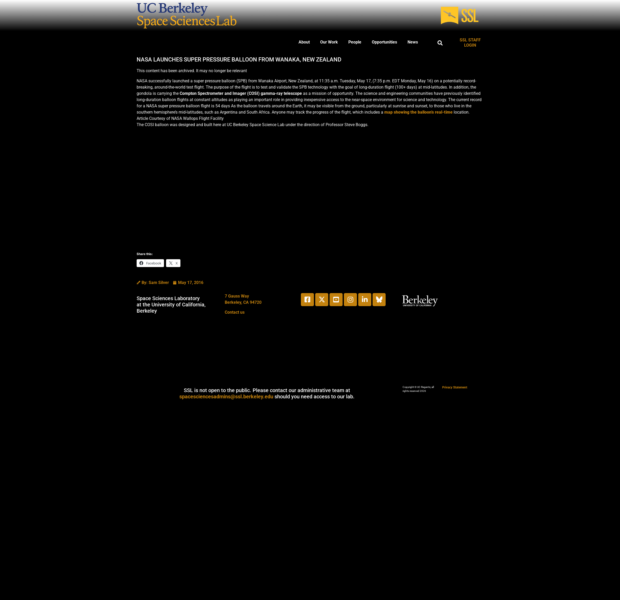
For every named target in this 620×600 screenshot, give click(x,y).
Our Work (329, 42)
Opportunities (384, 42)
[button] (440, 43)
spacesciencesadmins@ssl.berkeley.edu (226, 396)
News (413, 42)
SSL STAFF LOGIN (470, 43)
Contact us (235, 312)
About (304, 42)
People (354, 42)
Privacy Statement (454, 387)
